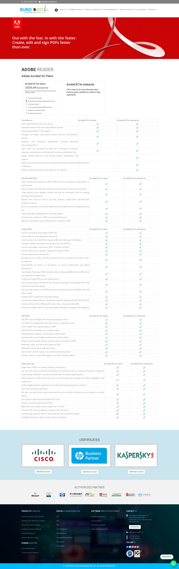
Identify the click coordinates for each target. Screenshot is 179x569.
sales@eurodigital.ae (49, 2)
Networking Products (28, 533)
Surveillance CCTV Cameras (30, 525)
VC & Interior (140, 9)
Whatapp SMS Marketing (64, 538)
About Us (63, 9)
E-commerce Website (98, 525)
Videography (60, 546)
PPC (57, 521)
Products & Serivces (93, 9)
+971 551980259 (134, 538)
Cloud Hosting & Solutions (30, 552)
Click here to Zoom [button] (43, 472)
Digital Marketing (110, 9)
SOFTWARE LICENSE (75, 9)
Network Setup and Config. (30, 538)
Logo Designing (96, 521)
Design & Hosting (127, 9)
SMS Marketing (61, 533)
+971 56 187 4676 (30, 2)
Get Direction (135, 527)
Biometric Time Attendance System (33, 521)
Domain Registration (28, 548)
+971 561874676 (134, 536)
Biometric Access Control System (32, 516)
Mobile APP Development (99, 529)
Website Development (98, 516)
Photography (60, 542)
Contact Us (152, 9)
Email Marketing (61, 529)
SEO (57, 516)
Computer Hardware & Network (31, 529)
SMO (58, 525)
